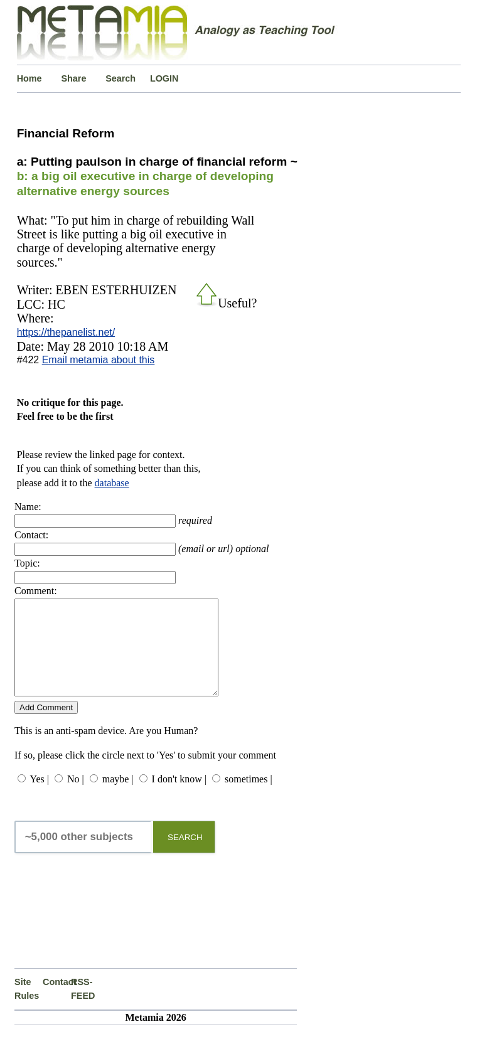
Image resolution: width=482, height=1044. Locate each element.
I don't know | (179, 797)
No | (75, 797)
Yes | (38, 797)
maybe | (118, 797)
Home (29, 78)
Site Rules (26, 1008)
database (112, 482)
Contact (57, 1001)
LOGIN (164, 78)
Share (73, 78)
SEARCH (185, 856)
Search (120, 78)
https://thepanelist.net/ (66, 332)
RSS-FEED (83, 1008)
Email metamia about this (98, 359)
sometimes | (248, 797)
